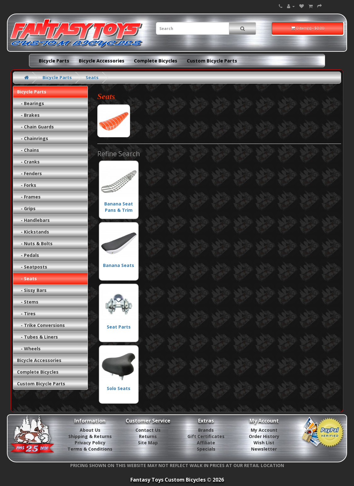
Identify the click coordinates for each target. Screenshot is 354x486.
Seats (92, 77)
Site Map (148, 443)
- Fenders (29, 173)
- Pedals (28, 255)
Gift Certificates (206, 436)
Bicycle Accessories (101, 60)
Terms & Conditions (89, 449)
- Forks (26, 185)
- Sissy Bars (32, 290)
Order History (264, 436)
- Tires (26, 314)
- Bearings (30, 103)
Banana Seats (119, 246)
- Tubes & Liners (37, 337)
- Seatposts (32, 267)
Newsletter (264, 449)
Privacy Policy (90, 443)
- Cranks (28, 162)
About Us (90, 430)
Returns (148, 436)
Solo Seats (119, 369)
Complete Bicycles (155, 60)
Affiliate (206, 443)
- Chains (28, 150)
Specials (206, 449)
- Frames (29, 197)
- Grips (26, 208)
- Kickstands (33, 232)
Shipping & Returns (90, 436)
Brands (206, 430)
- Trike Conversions (41, 325)
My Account (264, 430)
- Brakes (28, 115)
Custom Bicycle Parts (212, 60)
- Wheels (29, 349)
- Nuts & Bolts (35, 243)
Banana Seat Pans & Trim (119, 188)
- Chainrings (32, 138)
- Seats (27, 279)
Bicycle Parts (54, 60)
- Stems (27, 302)
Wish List (264, 443)
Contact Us (148, 430)
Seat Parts (119, 308)
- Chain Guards (35, 127)
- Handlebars (33, 220)
